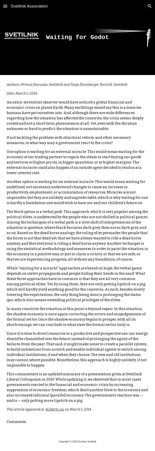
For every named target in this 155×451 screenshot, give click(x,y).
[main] (77, 38)
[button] (5, 6)
